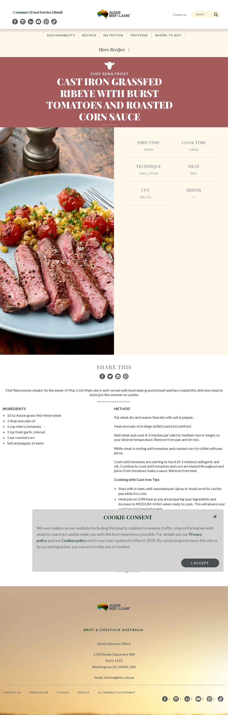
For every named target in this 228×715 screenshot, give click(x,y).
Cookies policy (73, 540)
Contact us (179, 14)
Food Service (41, 12)
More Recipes (111, 49)
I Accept (200, 563)
